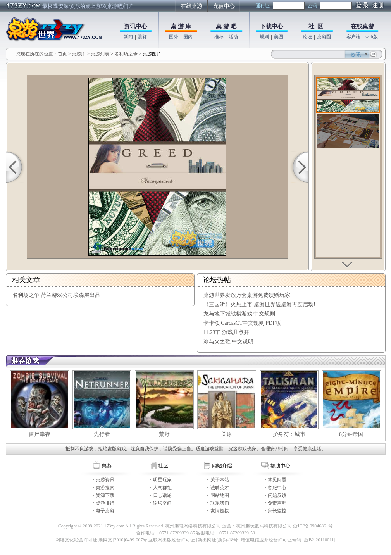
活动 (233, 37)
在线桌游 (191, 6)
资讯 (355, 55)
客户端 (353, 37)
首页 (62, 54)
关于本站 (219, 480)
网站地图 (219, 495)
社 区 (315, 26)
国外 (173, 37)
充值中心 (224, 6)
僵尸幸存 (39, 434)
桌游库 (79, 54)
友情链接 (219, 511)
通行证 (263, 6)
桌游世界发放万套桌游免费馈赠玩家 (246, 295)
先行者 (102, 434)
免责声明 (277, 503)
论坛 (307, 37)
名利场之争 (126, 54)
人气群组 (162, 487)
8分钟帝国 (351, 434)
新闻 (128, 37)
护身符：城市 (289, 434)
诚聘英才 (219, 487)
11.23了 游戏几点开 (226, 332)
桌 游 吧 (226, 26)
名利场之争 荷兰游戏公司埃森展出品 (56, 295)
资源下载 (105, 495)
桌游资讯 (105, 480)
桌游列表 (100, 54)
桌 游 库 (181, 26)
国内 (188, 37)
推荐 (219, 37)
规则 (264, 37)
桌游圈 (324, 37)
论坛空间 (162, 503)
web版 (371, 37)
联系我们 (219, 503)
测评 (142, 37)
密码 (312, 6)
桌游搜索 (105, 487)
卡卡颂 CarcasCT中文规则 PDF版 (242, 323)
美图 (278, 37)
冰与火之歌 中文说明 (228, 342)
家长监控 (277, 511)
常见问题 (277, 480)
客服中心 (277, 487)
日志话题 (162, 495)
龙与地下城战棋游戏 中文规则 (239, 314)
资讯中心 (135, 26)
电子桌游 (105, 511)
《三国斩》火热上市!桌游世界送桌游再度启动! (259, 304)
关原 (226, 434)
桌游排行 (105, 503)
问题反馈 (277, 495)
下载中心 (271, 26)
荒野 (164, 434)
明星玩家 (162, 480)
